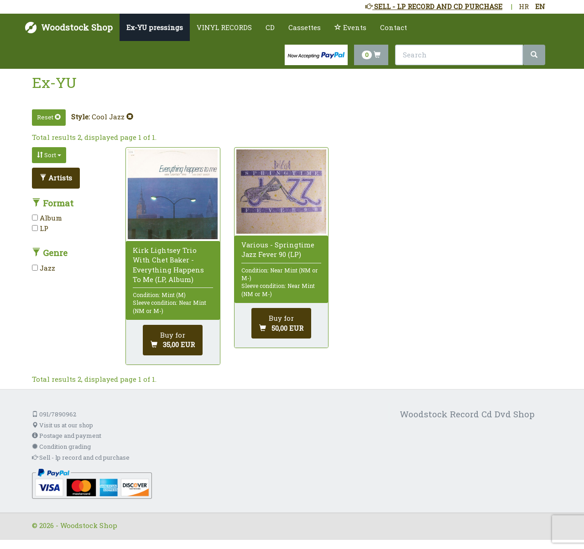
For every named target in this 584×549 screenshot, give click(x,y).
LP (40, 228)
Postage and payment (66, 435)
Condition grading (61, 446)
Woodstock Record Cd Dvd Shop (467, 414)
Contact (393, 27)
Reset (49, 117)
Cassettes (304, 27)
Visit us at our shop (62, 425)
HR (524, 6)
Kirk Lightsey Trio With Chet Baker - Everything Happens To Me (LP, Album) (168, 265)
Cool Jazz (112, 116)
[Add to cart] (173, 340)
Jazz (43, 267)
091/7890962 (54, 414)
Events (350, 27)
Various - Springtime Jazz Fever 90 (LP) (277, 249)
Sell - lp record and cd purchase (81, 457)
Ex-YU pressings (154, 27)
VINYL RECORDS (224, 27)
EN (540, 6)
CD (270, 27)
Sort (49, 155)
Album (47, 217)
